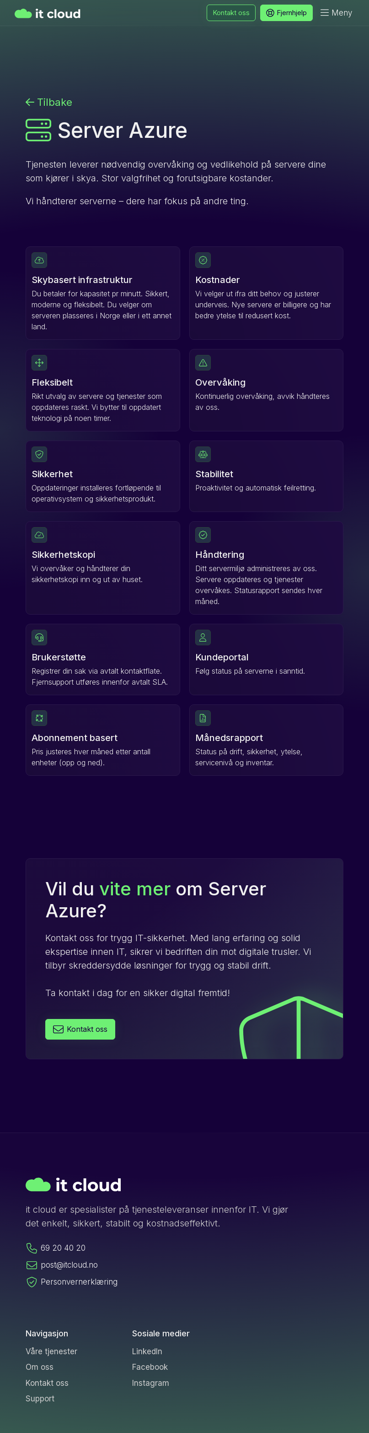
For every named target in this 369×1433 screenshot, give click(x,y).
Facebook (150, 1367)
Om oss (39, 1367)
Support (40, 1398)
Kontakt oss (47, 1383)
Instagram (150, 1383)
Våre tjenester (51, 1351)
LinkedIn (147, 1351)
